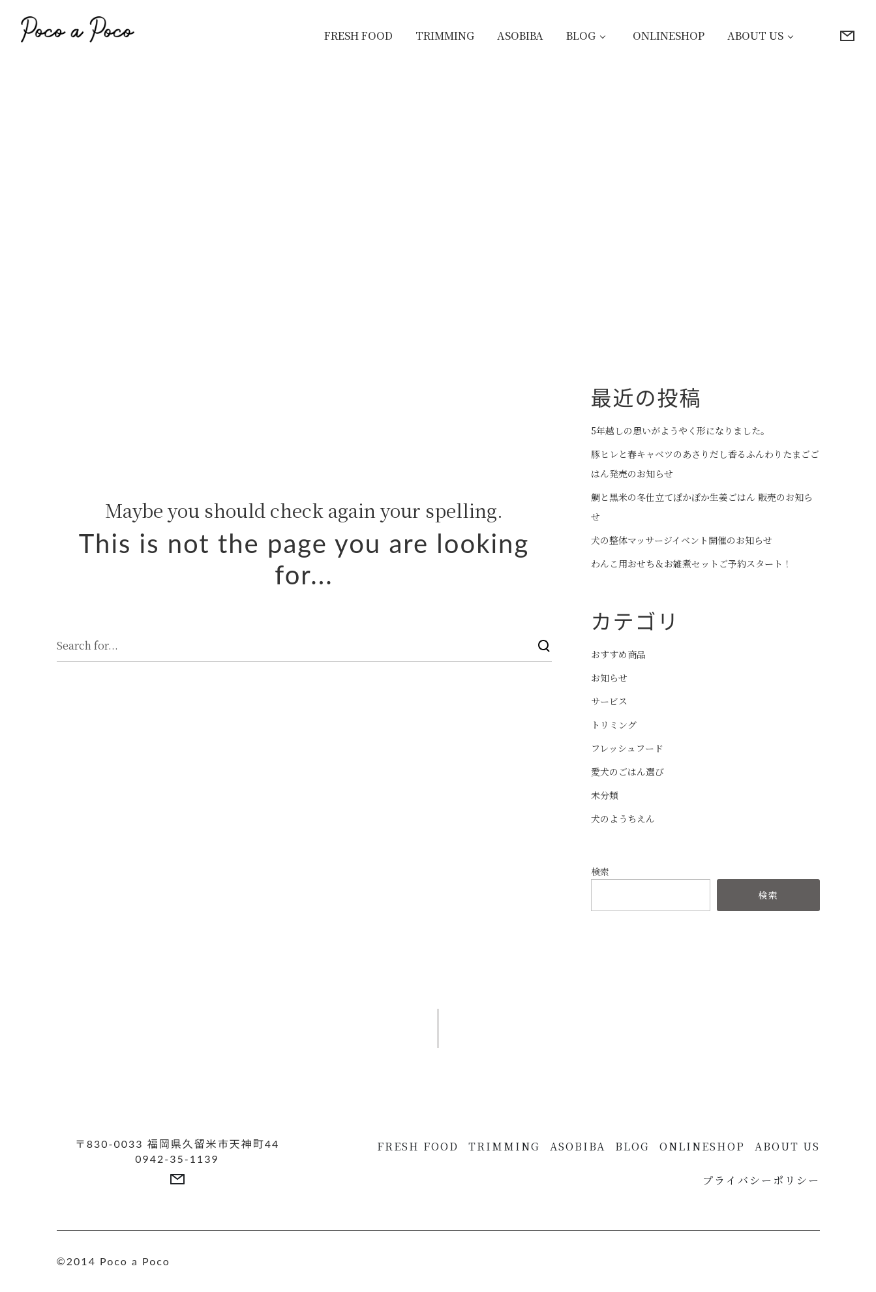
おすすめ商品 (618, 654)
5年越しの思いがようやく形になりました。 (680, 430)
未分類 (604, 795)
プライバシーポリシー (761, 1180)
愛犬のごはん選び (627, 771)
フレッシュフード (627, 748)
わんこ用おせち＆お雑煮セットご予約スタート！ (691, 563)
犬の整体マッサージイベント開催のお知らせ (681, 540)
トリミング (614, 724)
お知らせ (609, 677)
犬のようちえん (623, 818)
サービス (609, 701)
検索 (600, 871)
